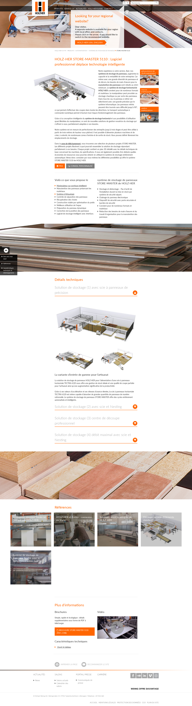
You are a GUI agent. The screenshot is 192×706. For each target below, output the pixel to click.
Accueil (93, 702)
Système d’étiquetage (65, 194)
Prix (60, 166)
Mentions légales (107, 702)
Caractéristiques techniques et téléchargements (8, 270)
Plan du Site (153, 702)
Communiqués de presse (85, 681)
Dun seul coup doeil (8, 258)
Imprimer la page (69, 664)
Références (7, 263)
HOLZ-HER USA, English (90, 42)
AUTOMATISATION (81, 50)
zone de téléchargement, (71, 143)
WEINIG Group (115, 3)
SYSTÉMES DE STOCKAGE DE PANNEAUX (102, 50)
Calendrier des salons (62, 684)
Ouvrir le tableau (64, 647)
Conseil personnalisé (80, 166)
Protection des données (129, 702)
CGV (144, 702)
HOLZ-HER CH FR (60, 50)
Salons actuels (62, 680)
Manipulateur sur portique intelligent (72, 186)
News (37, 680)
